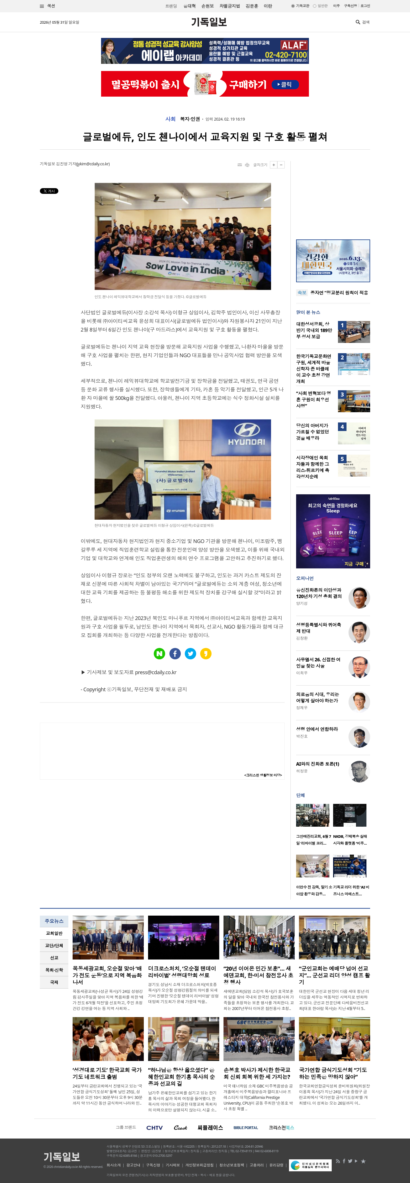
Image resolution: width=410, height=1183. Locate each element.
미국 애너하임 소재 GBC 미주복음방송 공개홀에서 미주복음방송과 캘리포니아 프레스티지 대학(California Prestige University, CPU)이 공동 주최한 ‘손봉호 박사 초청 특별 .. (258, 1097)
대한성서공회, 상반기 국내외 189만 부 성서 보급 (314, 330)
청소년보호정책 (231, 1165)
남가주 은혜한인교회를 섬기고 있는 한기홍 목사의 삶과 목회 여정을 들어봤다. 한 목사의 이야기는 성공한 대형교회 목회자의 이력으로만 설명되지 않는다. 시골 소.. (182, 1101)
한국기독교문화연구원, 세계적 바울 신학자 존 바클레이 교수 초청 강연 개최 (313, 369)
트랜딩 (171, 6)
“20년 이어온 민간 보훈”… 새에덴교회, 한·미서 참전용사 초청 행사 (258, 975)
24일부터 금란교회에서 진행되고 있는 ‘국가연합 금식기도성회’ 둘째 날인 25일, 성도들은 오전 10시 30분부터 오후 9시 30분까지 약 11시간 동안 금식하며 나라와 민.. (107, 1094)
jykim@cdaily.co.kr (92, 163)
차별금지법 (230, 6)
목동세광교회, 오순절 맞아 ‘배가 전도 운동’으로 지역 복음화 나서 (107, 975)
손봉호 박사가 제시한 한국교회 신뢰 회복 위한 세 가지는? (257, 1073)
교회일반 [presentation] (54, 933)
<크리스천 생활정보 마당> (263, 775)
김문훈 (252, 6)
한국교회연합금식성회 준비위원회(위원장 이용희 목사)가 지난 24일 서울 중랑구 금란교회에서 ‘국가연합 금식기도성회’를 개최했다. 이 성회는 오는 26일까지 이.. (334, 1094)
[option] (314, 826)
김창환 (302, 638)
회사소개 (113, 1165)
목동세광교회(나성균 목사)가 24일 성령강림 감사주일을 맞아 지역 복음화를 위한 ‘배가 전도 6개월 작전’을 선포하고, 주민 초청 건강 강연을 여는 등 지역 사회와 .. (108, 1000)
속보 (302, 293)
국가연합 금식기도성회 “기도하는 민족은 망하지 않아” (333, 1073)
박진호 (302, 736)
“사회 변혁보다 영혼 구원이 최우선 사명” (313, 399)
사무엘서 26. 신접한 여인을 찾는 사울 (318, 662)
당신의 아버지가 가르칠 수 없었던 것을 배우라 (312, 431)
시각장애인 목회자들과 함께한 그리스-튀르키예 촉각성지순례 (312, 467)
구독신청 (350, 5)
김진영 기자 (66, 163)
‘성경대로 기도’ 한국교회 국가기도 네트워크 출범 (107, 1073)
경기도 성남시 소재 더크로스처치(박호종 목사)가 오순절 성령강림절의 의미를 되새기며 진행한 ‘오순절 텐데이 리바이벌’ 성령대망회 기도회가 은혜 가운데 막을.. (183, 993)
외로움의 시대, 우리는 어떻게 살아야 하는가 (317, 697)
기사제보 (173, 1165)
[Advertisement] (333, 196)
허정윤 (302, 771)
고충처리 (257, 1165)
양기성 (302, 603)
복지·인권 (190, 119)
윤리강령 (276, 1165)
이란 (268, 6)
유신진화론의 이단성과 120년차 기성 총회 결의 (319, 593)
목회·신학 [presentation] (54, 970)
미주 (336, 5)
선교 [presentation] (54, 958)
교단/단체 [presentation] (54, 945)
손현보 (207, 6)
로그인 (365, 5)
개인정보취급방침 (199, 1165)
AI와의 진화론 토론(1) (317, 764)
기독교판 (302, 5)
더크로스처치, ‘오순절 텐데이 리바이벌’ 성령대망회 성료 (182, 972)
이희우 (302, 673)
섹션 (47, 6)
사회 (170, 119)
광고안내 (133, 1165)
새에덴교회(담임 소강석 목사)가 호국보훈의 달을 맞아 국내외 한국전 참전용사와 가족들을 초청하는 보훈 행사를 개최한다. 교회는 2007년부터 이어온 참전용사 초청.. (259, 1000)
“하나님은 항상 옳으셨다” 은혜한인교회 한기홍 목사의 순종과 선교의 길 (181, 1077)
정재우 (302, 707)
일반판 (322, 5)
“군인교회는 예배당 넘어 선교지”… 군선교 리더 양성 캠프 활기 (334, 975)
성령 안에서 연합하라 (317, 729)
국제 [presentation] (54, 982)
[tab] (54, 933)
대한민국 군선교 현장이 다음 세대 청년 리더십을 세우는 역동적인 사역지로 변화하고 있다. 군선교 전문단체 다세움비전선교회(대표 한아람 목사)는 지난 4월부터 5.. (334, 1000)
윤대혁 (189, 6)
